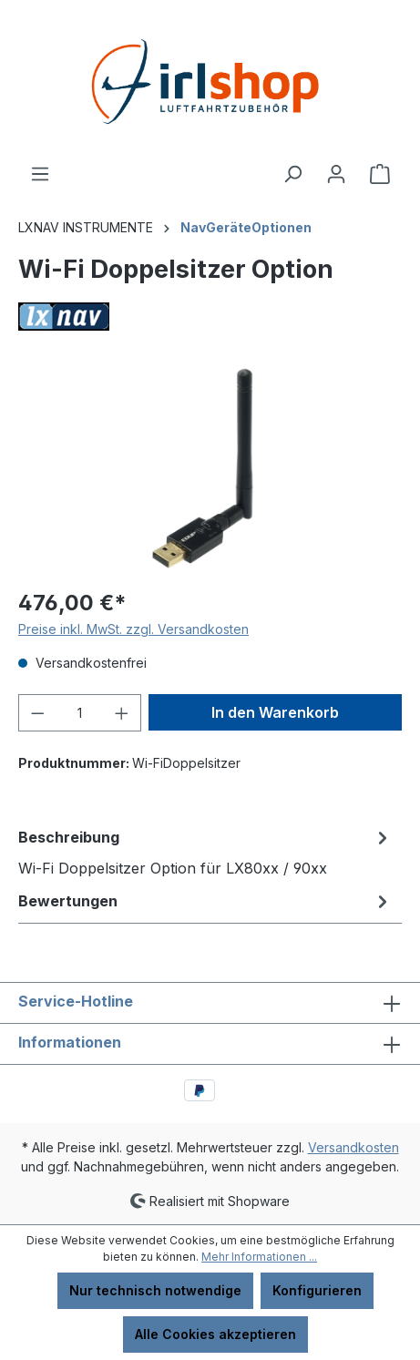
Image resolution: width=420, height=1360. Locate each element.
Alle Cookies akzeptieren (215, 1334)
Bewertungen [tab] (205, 901)
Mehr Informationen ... (259, 1256)
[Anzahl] (80, 712)
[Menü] (40, 174)
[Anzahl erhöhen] (122, 712)
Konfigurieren (317, 1290)
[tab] (205, 852)
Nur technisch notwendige (155, 1290)
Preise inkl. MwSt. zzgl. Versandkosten (133, 629)
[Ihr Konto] (336, 174)
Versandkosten (353, 1147)
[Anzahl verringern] (37, 712)
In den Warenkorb (275, 712)
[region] (210, 469)
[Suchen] (292, 174)
